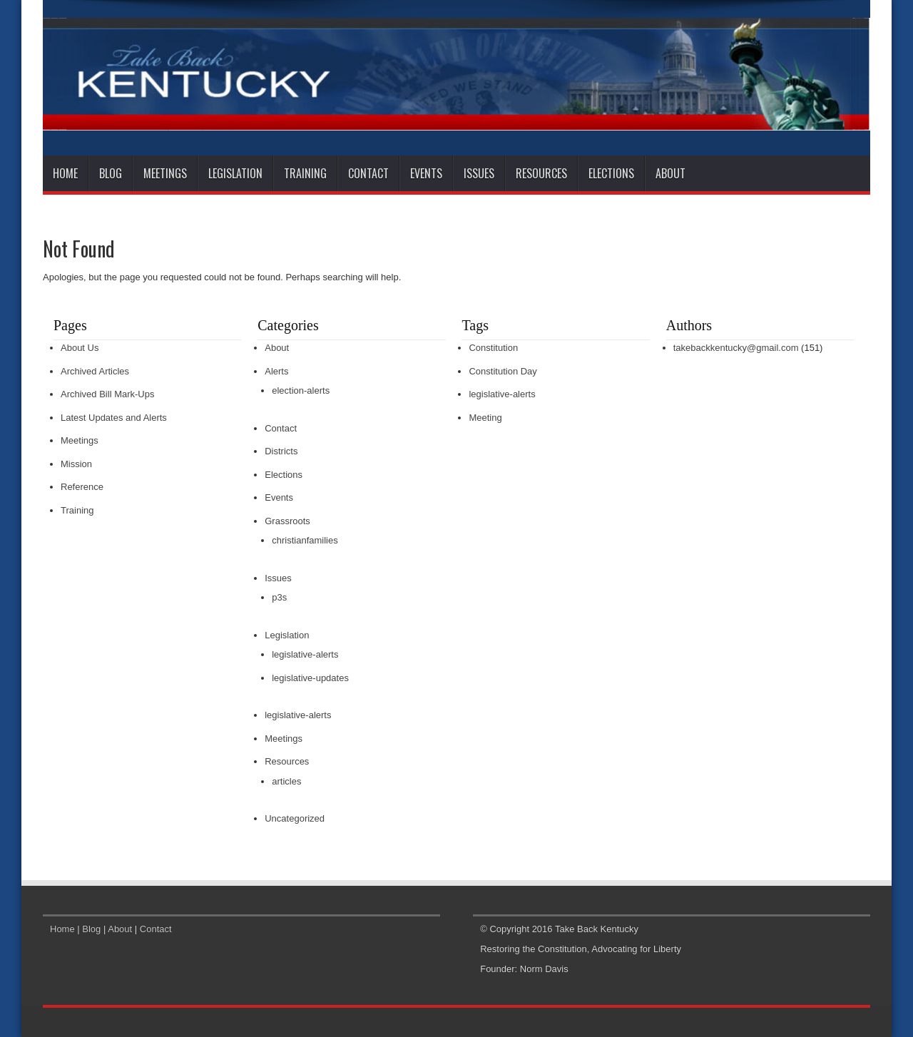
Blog (110, 173)
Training (305, 173)
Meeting (485, 417)
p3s (279, 597)
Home (65, 173)
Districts (281, 451)
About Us (79, 347)
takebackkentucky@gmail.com (736, 347)
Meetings (165, 173)
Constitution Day (502, 371)
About (670, 173)
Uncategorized (295, 818)
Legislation (235, 173)
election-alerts (301, 390)
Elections (611, 173)
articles (286, 781)
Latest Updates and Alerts (114, 417)
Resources (541, 173)
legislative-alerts (305, 654)
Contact (368, 173)
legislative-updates (310, 678)
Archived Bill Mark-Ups (107, 394)
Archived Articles (95, 371)
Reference (82, 486)
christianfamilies (304, 540)
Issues (479, 173)
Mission (76, 464)
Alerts (276, 371)
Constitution (493, 347)
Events (426, 173)
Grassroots (287, 521)
